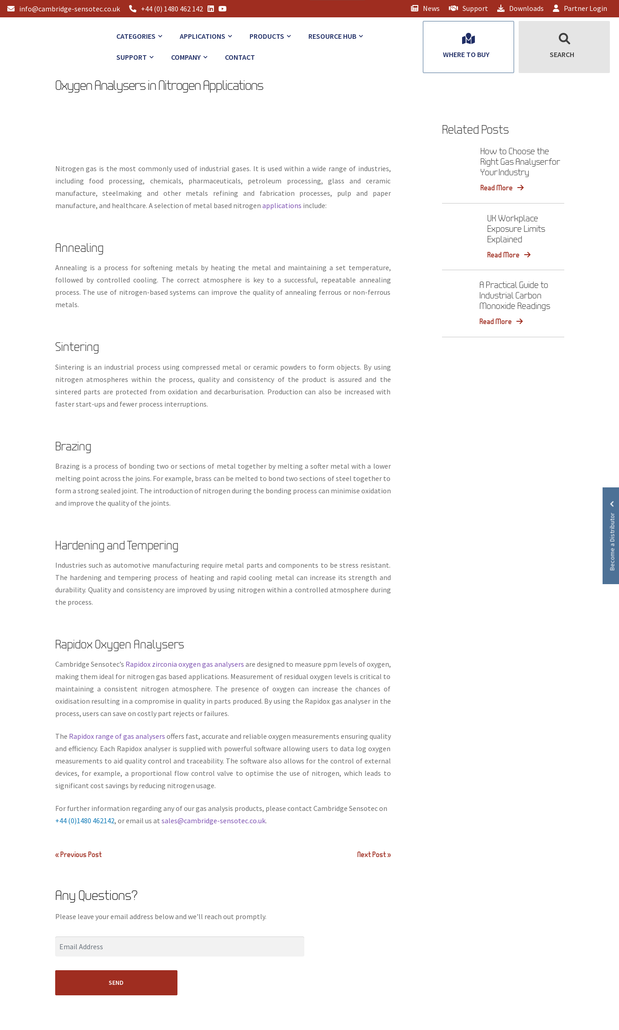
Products (267, 36)
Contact (240, 57)
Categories (136, 36)
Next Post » (374, 854)
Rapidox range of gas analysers (117, 736)
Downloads (520, 8)
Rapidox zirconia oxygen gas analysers (184, 664)
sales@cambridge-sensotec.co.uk (213, 820)
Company (186, 57)
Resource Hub (332, 36)
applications (282, 205)
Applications (202, 36)
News (425, 8)
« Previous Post (78, 854)
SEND (116, 982)
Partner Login (580, 8)
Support (468, 8)
